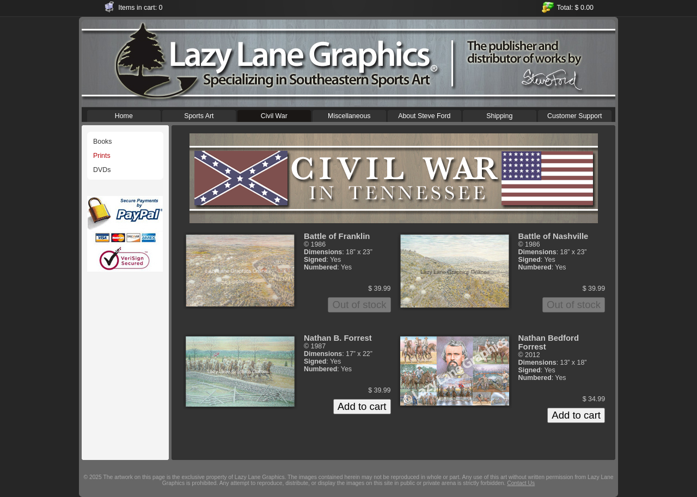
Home (124, 115)
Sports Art (199, 115)
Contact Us (521, 483)
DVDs (102, 170)
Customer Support (575, 115)
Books (102, 141)
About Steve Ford (424, 115)
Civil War (274, 115)
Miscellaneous (349, 115)
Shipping (499, 115)
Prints (102, 155)
